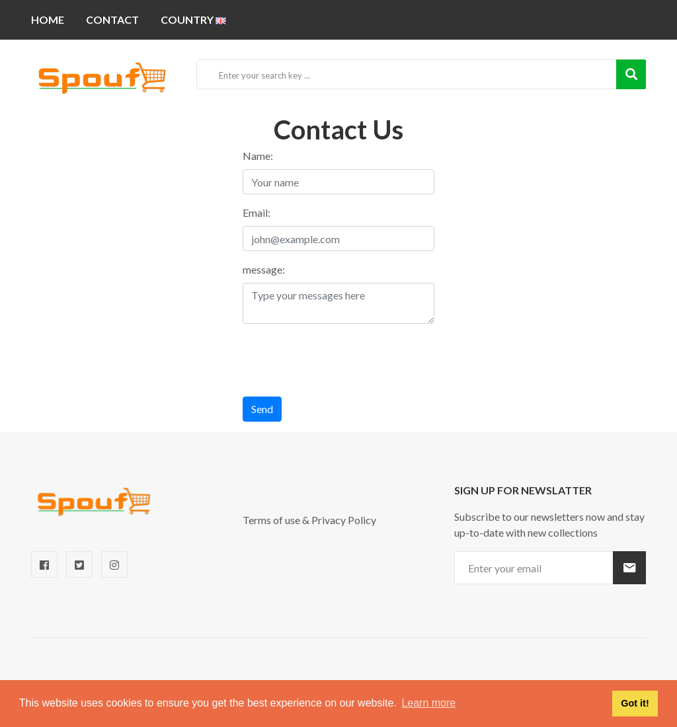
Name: (258, 155)
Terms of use (271, 520)
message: (264, 269)
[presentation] (343, 360)
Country (193, 19)
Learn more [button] (428, 702)
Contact (112, 19)
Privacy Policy (343, 520)
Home (47, 19)
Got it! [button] (635, 703)
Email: (256, 212)
